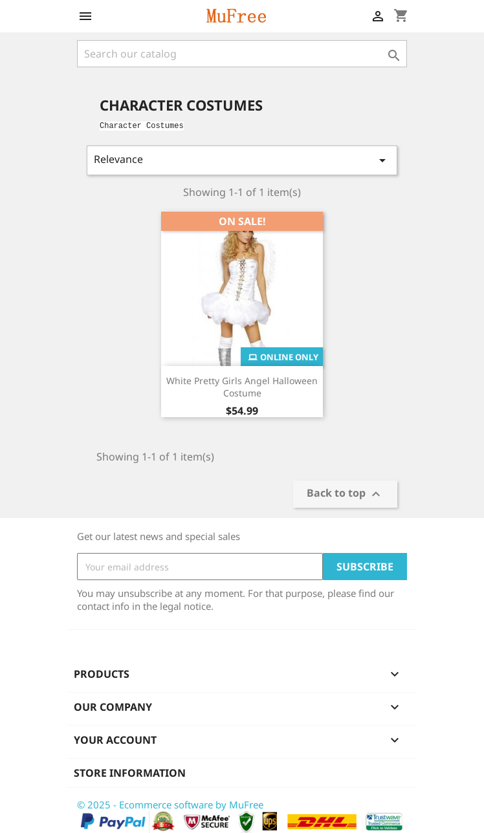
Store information (130, 773)
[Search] (242, 53)
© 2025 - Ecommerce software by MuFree (170, 804)
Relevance (242, 160)
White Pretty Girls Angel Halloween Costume (242, 387)
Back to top (345, 494)
